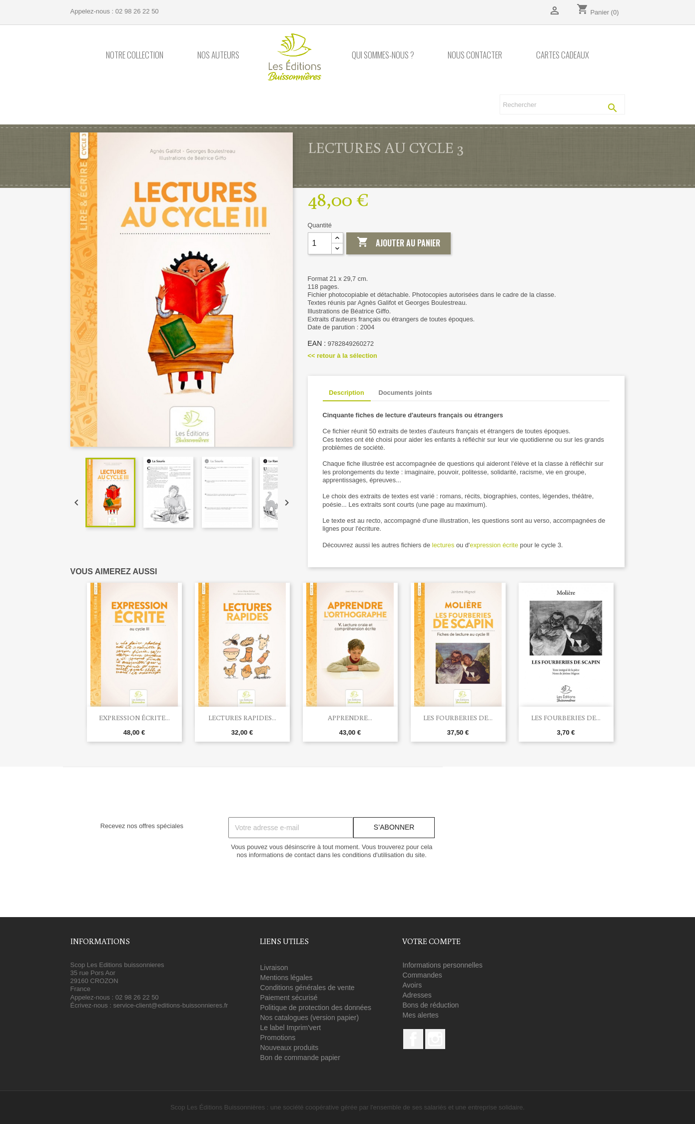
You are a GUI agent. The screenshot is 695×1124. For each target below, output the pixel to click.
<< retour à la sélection (342, 355)
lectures (443, 545)
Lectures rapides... (242, 717)
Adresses (416, 995)
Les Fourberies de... (458, 717)
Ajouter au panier (398, 243)
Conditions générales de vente (307, 988)
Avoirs (412, 985)
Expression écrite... (134, 717)
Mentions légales (286, 978)
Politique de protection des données (315, 1008)
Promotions (277, 1038)
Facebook (413, 1039)
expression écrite (494, 545)
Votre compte (431, 941)
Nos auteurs (218, 55)
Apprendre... (350, 717)
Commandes (422, 975)
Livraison (274, 968)
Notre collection (134, 55)
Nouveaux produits (289, 1048)
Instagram (435, 1039)
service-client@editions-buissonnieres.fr (170, 1005)
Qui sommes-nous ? (383, 55)
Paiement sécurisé (288, 998)
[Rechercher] (562, 104)
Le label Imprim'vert (290, 1028)
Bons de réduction (430, 1005)
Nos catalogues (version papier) (309, 1018)
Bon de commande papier (300, 1058)
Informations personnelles (442, 965)
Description (346, 392)
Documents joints (405, 392)
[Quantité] (320, 243)
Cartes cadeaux (562, 55)
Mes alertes (420, 1015)
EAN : (317, 343)
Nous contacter (475, 55)
